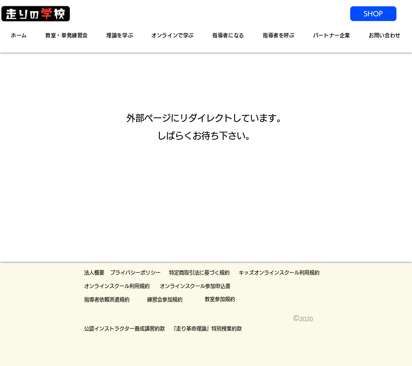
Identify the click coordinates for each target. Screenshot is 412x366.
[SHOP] (373, 13)
